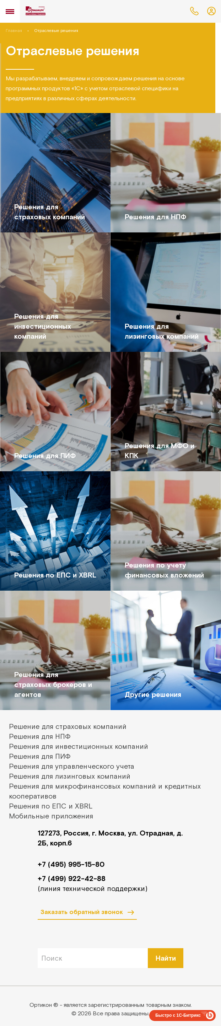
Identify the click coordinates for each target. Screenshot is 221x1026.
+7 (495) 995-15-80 (71, 864)
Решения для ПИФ (40, 756)
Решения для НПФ (40, 736)
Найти (166, 958)
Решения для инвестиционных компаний (78, 746)
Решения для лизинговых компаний (69, 776)
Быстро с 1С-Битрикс (178, 1015)
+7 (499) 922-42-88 (72, 878)
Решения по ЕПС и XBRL (51, 806)
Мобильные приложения (51, 816)
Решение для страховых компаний (67, 726)
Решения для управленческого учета (71, 766)
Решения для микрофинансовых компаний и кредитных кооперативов (105, 791)
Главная (14, 30)
